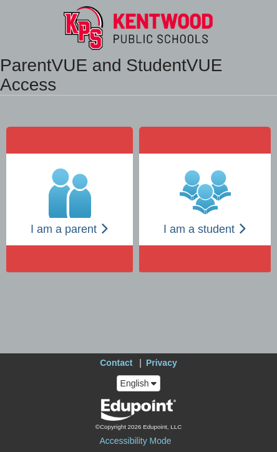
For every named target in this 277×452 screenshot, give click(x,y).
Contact (116, 363)
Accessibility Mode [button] (135, 441)
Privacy (161, 363)
